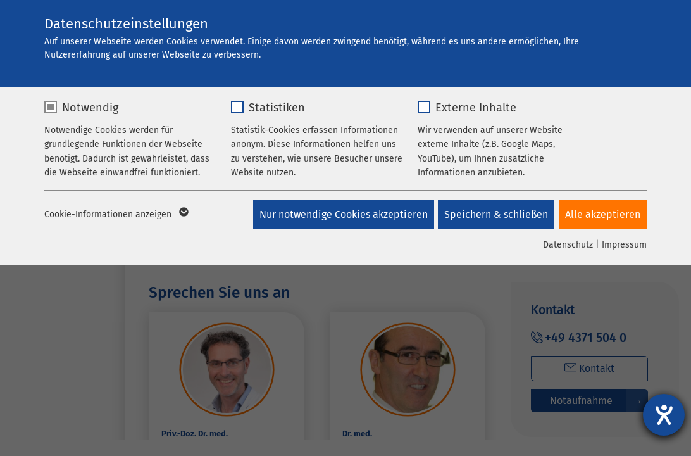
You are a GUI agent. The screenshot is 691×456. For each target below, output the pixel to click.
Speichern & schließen (494, 214)
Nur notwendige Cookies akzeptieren (339, 214)
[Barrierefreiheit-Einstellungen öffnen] (664, 415)
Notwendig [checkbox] (90, 108)
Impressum (624, 244)
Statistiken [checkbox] (277, 108)
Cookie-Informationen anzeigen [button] (115, 215)
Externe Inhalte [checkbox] (475, 108)
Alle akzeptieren (602, 214)
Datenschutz (568, 244)
